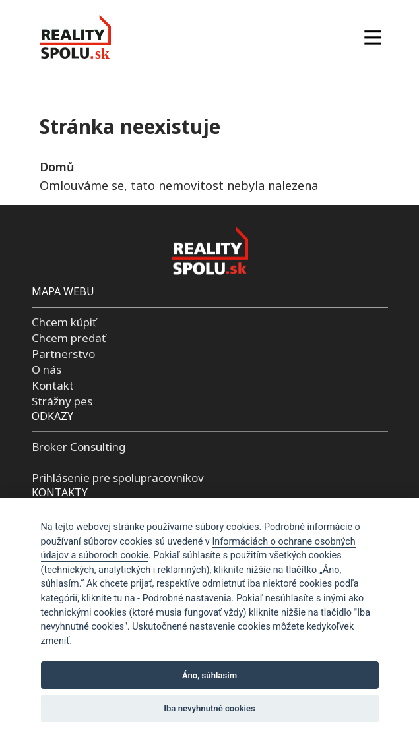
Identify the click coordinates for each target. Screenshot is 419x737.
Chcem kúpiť (64, 322)
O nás (46, 369)
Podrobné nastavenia (187, 598)
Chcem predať (69, 337)
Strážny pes (62, 400)
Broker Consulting (78, 446)
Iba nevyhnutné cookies (209, 708)
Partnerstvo (63, 353)
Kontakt (53, 384)
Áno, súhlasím (209, 675)
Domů (57, 167)
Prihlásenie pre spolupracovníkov (118, 477)
